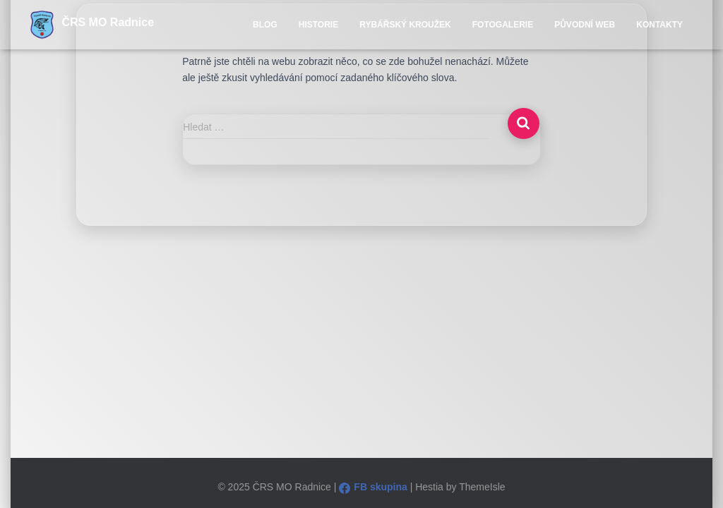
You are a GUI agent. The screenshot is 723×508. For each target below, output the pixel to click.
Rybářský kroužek (405, 25)
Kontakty (659, 25)
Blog (265, 25)
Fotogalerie (502, 25)
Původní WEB (584, 25)
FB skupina (373, 486)
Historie (318, 25)
